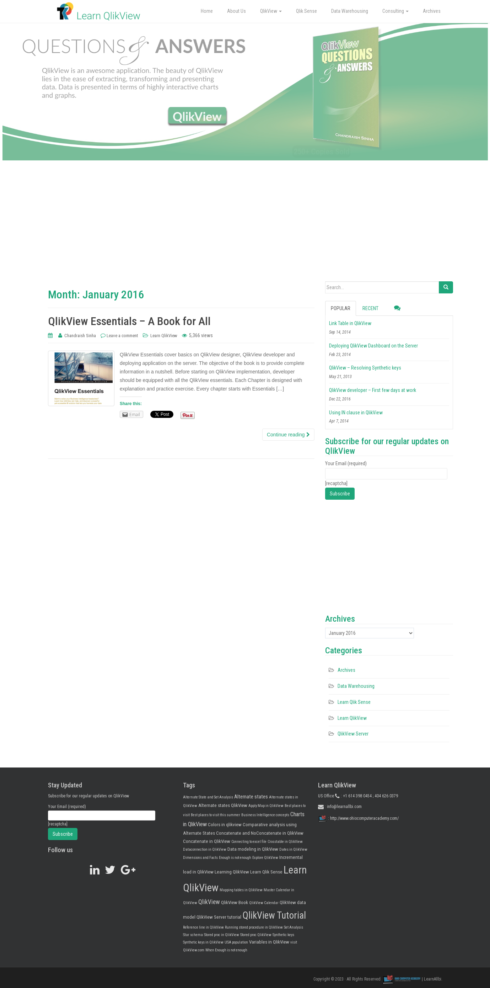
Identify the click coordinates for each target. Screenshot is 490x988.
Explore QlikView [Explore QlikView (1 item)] (265, 857)
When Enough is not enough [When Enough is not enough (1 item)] (226, 950)
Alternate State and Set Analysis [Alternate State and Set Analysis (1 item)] (208, 797)
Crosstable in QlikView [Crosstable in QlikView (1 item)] (285, 841)
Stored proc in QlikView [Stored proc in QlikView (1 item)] (221, 935)
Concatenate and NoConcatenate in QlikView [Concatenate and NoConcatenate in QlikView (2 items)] (259, 833)
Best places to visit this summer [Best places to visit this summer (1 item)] (215, 815)
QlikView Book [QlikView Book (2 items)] (234, 902)
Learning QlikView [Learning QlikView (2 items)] (232, 872)
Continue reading (288, 434)
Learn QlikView (163, 335)
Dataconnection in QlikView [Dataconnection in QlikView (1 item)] (204, 849)
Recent (370, 308)
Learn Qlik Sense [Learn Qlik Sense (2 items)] (266, 872)
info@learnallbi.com (344, 806)
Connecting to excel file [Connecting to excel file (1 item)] (248, 841)
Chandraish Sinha (80, 335)
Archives (432, 11)
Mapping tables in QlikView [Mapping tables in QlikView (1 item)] (241, 890)
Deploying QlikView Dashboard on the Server (373, 346)
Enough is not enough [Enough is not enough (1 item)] (235, 857)
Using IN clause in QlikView (356, 412)
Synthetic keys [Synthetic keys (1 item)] (283, 935)
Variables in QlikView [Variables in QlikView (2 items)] (269, 942)
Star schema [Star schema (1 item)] (193, 935)
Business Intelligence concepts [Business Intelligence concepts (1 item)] (265, 815)
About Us (236, 11)
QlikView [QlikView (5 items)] (209, 901)
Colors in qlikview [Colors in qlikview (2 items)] (225, 824)
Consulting (395, 11)
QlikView (271, 11)
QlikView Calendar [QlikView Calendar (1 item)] (264, 903)
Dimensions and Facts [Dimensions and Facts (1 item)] (200, 857)
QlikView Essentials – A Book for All (129, 321)
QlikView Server (353, 734)
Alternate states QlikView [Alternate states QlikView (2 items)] (222, 805)
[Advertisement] (245, 228)
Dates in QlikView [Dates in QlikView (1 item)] (293, 849)
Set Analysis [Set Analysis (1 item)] (293, 927)
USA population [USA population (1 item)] (236, 942)
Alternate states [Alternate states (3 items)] (251, 796)
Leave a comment (122, 335)
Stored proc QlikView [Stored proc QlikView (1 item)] (255, 935)
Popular (340, 308)
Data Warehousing (349, 11)
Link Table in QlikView (350, 323)
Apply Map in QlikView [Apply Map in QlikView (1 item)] (266, 805)
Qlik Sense (306, 11)
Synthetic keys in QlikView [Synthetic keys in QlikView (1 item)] (203, 942)
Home (207, 11)
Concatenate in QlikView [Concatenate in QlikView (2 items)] (206, 841)
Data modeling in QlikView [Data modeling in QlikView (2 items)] (252, 849)
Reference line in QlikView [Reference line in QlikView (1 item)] (203, 927)
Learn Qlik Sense (354, 702)
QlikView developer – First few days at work (372, 390)
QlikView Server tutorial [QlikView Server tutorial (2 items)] (218, 917)
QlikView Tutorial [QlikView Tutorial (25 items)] (274, 915)
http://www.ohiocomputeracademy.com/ (364, 818)
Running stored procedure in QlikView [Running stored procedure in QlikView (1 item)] (254, 927)
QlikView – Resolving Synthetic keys (365, 368)
